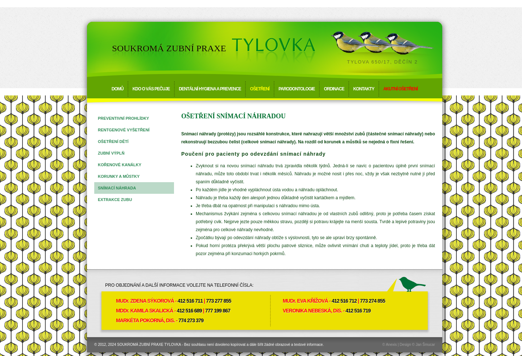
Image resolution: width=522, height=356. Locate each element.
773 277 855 (218, 301)
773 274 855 (372, 301)
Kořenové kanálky (119, 165)
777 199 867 (217, 311)
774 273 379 (190, 320)
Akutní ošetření (400, 88)
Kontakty (363, 88)
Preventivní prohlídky (123, 118)
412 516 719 (357, 311)
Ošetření (259, 88)
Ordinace (334, 88)
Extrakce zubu (115, 199)
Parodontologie (296, 88)
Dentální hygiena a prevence (210, 88)
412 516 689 (189, 311)
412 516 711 (190, 301)
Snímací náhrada (117, 188)
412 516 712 (344, 301)
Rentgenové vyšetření (123, 130)
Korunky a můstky (119, 176)
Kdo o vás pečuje (151, 88)
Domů (118, 88)
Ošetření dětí (113, 141)
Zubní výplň (111, 153)
